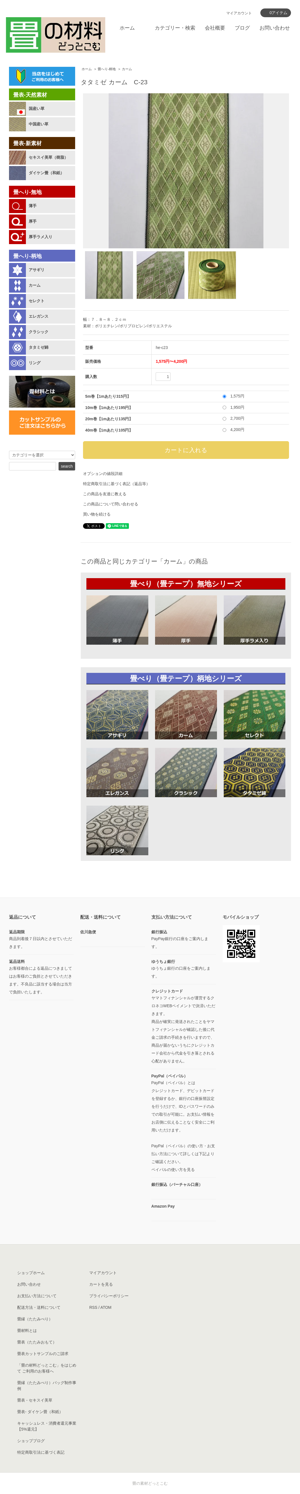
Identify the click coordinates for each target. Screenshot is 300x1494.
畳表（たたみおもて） (37, 1342)
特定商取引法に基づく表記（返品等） (116, 483)
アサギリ (36, 270)
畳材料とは (27, 1330)
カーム (127, 69)
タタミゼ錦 (38, 347)
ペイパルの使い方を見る (173, 1169)
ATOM (105, 1307)
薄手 (33, 206)
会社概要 (215, 28)
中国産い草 (38, 124)
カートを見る (101, 1284)
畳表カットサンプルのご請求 (42, 1353)
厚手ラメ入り (40, 237)
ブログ (242, 28)
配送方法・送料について (39, 1307)
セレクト (36, 301)
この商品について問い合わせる (110, 504)
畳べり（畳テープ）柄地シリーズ (186, 678)
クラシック (38, 332)
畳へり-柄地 (107, 69)
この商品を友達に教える (104, 494)
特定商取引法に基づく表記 (40, 1452)
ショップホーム (31, 1272)
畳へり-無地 (27, 192)
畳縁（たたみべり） (35, 1319)
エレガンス (38, 316)
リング (35, 363)
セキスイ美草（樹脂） (48, 157)
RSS (93, 1307)
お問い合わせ (274, 28)
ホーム (127, 28)
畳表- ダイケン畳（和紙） (40, 1411)
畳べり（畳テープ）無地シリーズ (186, 584)
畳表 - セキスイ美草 (34, 1400)
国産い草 (36, 108)
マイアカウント (239, 13)
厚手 (33, 221)
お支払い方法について (37, 1296)
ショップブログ (31, 1440)
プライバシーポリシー (109, 1296)
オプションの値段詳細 (102, 473)
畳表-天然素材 (30, 95)
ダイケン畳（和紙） (46, 173)
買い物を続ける (97, 514)
